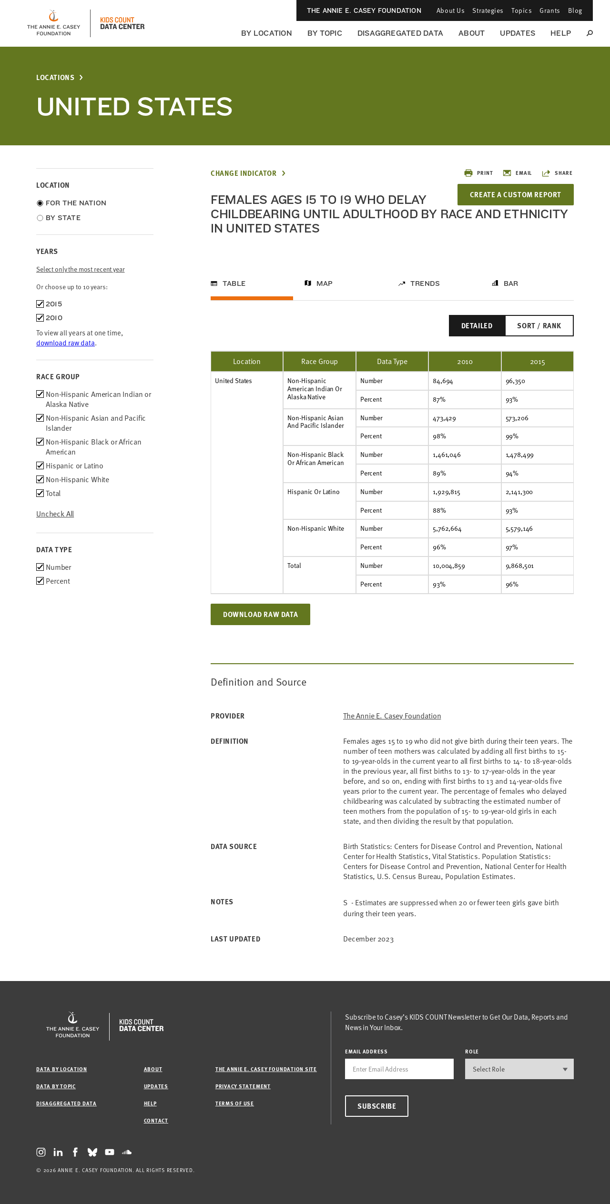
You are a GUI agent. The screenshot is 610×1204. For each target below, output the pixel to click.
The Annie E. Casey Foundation (364, 10)
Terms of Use (234, 1103)
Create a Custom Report (515, 194)
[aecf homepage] (53, 23)
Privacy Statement (243, 1086)
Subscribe (376, 1106)
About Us (451, 10)
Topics (521, 10)
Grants (549, 10)
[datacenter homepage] (122, 23)
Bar (511, 283)
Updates (517, 33)
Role (472, 1051)
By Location (266, 33)
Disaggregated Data (400, 33)
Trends (425, 283)
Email (517, 173)
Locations (55, 77)
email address (366, 1051)
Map (324, 283)
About (471, 33)
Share (557, 173)
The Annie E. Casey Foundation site (266, 1068)
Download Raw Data (260, 614)
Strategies (488, 10)
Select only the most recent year (80, 269)
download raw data (65, 342)
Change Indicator (244, 173)
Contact (156, 1120)
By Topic (324, 33)
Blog (575, 10)
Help (560, 33)
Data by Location (61, 1068)
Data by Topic (56, 1086)
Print (478, 173)
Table (234, 283)
